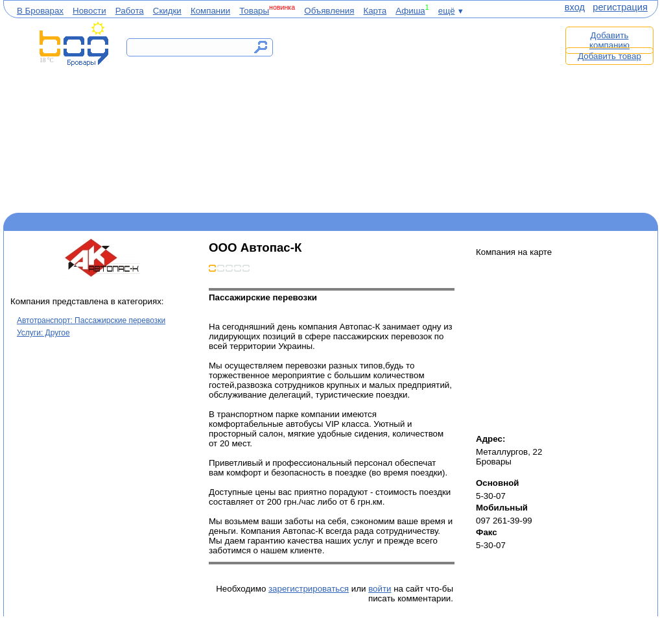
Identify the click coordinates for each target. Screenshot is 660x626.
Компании (210, 11)
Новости (89, 11)
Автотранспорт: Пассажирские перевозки (91, 320)
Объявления (329, 11)
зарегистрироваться (308, 589)
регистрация (620, 7)
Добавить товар (609, 56)
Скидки (167, 11)
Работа (129, 11)
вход (575, 7)
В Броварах (40, 11)
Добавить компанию (609, 40)
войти (379, 589)
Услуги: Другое (43, 332)
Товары (254, 11)
